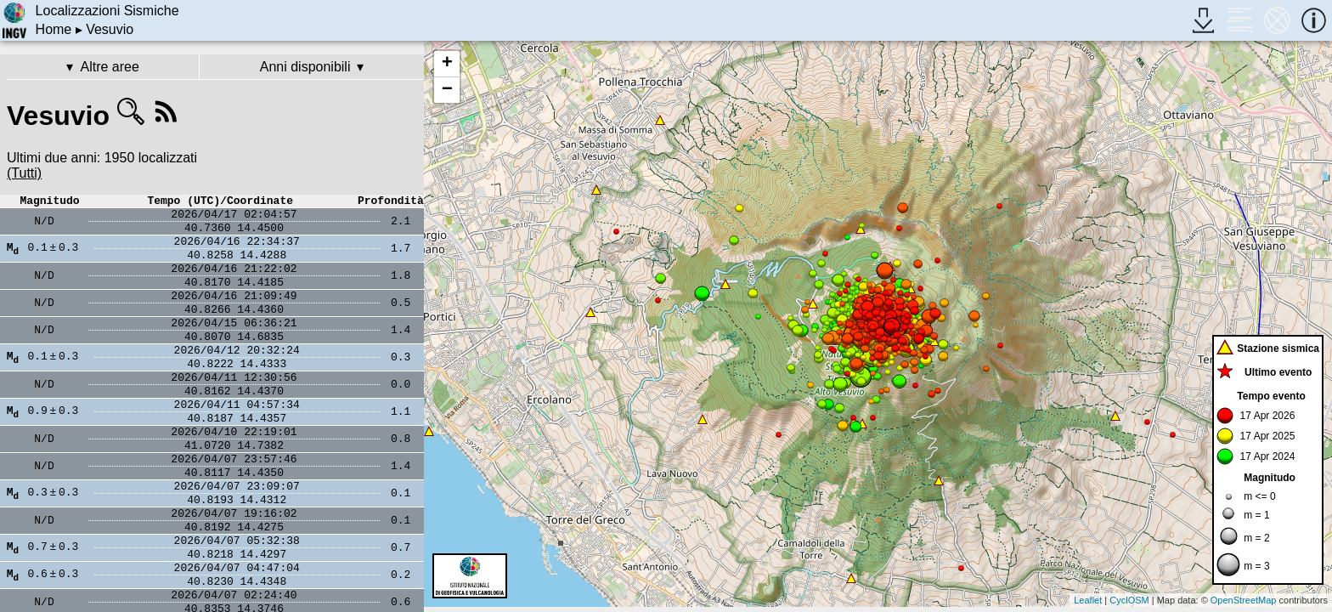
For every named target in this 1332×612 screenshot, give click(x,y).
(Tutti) (24, 173)
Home (54, 29)
